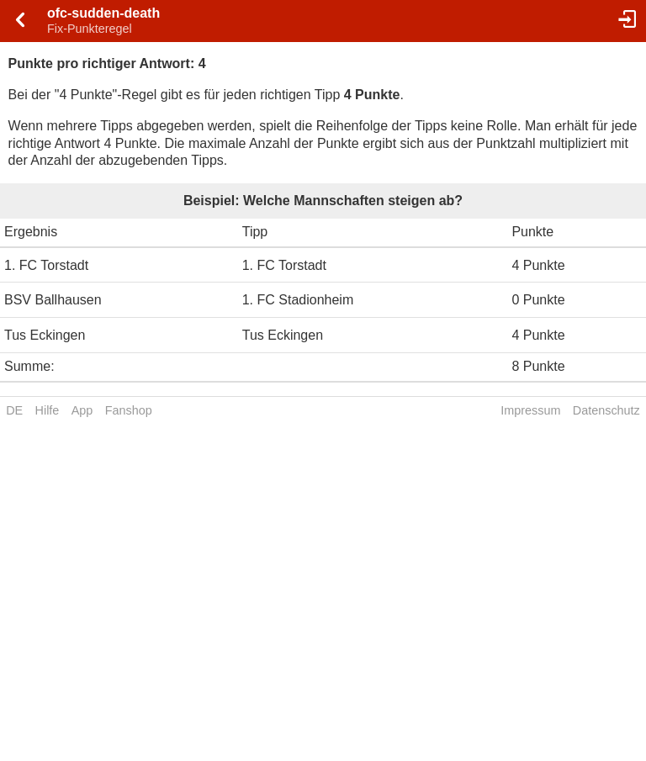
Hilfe (47, 410)
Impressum (530, 410)
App (82, 410)
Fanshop (128, 410)
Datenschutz (606, 410)
